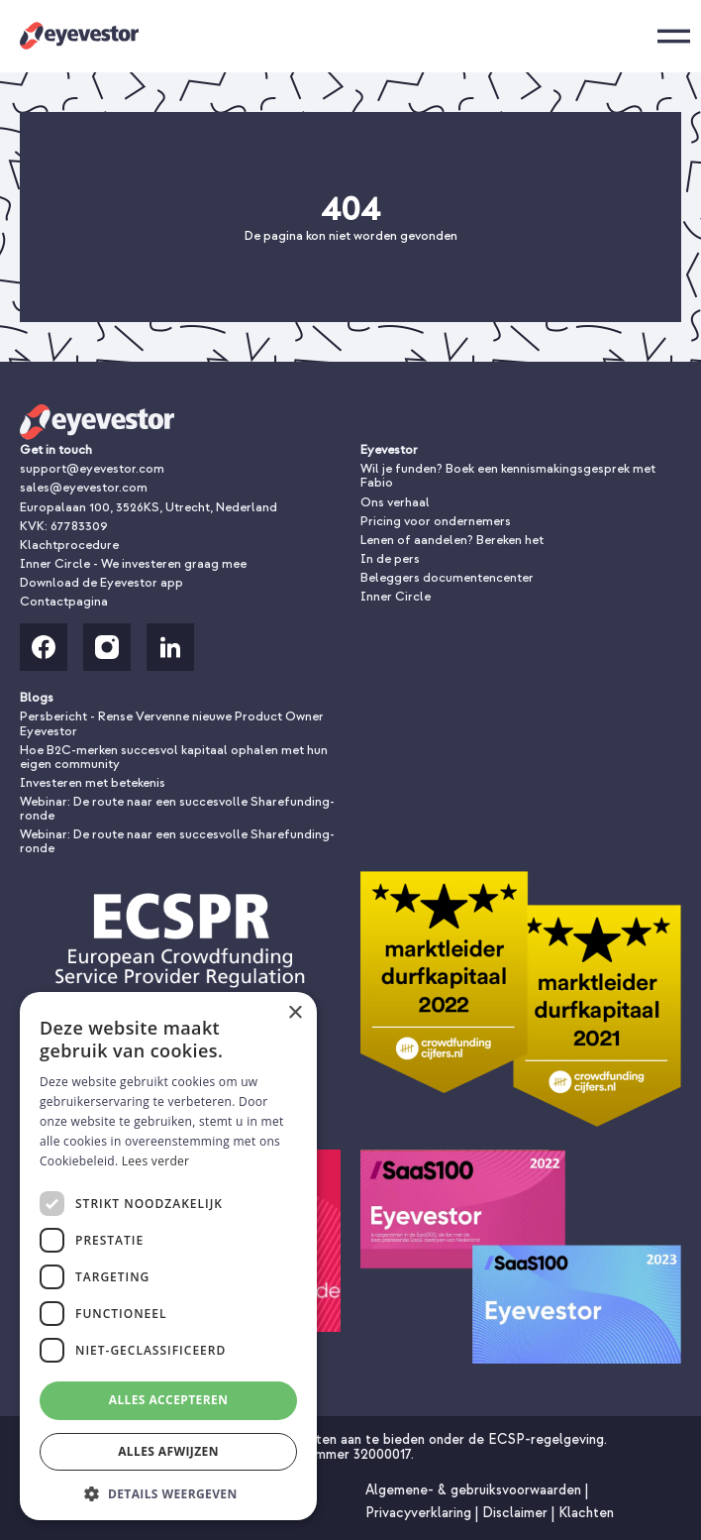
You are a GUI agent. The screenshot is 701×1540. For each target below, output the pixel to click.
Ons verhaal (395, 502)
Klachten (586, 1512)
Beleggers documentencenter (447, 578)
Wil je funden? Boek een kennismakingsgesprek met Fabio (507, 476)
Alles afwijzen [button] (168, 1451)
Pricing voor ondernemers (435, 521)
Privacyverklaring (420, 1512)
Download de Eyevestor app (101, 583)
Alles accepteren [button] (169, 1399)
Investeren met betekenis (92, 783)
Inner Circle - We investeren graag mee (133, 564)
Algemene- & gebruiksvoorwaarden (475, 1490)
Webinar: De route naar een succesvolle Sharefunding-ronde (177, 809)
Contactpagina (64, 601)
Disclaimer (516, 1512)
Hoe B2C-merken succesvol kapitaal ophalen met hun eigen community (174, 757)
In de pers (390, 559)
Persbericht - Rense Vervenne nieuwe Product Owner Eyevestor (172, 723)
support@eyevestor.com (92, 469)
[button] (168, 1492)
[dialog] (168, 1256)
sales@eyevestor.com (84, 487)
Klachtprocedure (69, 545)
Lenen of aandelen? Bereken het (452, 540)
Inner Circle (395, 597)
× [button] (294, 1013)
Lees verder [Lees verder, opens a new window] (156, 1161)
